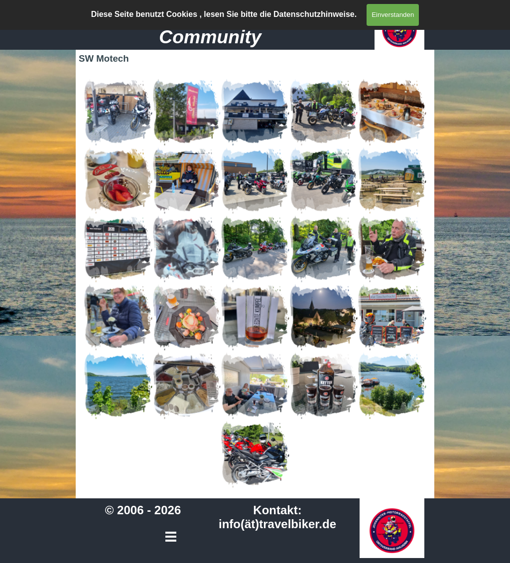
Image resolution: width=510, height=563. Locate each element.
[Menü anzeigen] (354, 14)
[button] (118, 112)
